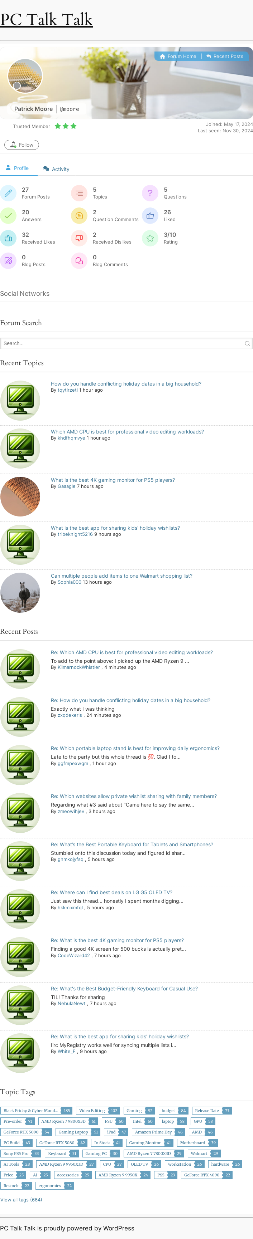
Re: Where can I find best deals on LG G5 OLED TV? (111, 892)
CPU (107, 1164)
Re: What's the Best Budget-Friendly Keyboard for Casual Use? (124, 988)
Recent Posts (224, 56)
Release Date (207, 1110)
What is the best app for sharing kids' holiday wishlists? (115, 528)
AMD (197, 1132)
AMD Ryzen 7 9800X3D (64, 1121)
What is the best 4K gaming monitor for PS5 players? (113, 480)
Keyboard (57, 1153)
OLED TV (139, 1164)
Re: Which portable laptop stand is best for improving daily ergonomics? (135, 748)
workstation (179, 1164)
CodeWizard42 (74, 955)
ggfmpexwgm (73, 763)
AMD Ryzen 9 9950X (118, 1174)
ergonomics (50, 1185)
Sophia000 (69, 582)
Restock (11, 1185)
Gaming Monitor (145, 1142)
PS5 (160, 1174)
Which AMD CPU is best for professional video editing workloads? (127, 431)
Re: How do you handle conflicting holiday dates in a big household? (130, 700)
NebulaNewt (72, 1003)
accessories (68, 1174)
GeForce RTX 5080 (57, 1142)
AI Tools (11, 1164)
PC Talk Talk (46, 20)
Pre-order (13, 1121)
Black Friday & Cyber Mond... (31, 1110)
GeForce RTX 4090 (201, 1174)
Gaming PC (96, 1153)
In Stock (102, 1142)
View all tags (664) (21, 1200)
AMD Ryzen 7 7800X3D (149, 1153)
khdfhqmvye (71, 438)
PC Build (12, 1142)
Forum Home (178, 56)
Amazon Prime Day (153, 1132)
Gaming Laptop (73, 1132)
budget (168, 1110)
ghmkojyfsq (70, 859)
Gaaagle (67, 486)
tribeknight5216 (75, 534)
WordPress (118, 1228)
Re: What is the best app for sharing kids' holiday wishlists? (120, 1036)
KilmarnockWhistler (79, 667)
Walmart (199, 1153)
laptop (168, 1121)
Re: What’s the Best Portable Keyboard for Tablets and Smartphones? (132, 844)
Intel (137, 1121)
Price (8, 1174)
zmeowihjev (71, 811)
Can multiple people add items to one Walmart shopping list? (121, 576)
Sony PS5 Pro (16, 1153)
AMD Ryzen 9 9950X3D (61, 1164)
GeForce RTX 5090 (21, 1132)
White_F (67, 1051)
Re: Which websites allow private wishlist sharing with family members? (134, 796)
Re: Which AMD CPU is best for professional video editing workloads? (132, 652)
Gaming (134, 1110)
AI (35, 1174)
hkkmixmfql (70, 907)
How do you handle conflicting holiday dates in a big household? (126, 384)
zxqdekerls (70, 715)
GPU (198, 1121)
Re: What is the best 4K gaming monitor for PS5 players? (117, 940)
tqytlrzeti (68, 390)
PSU (109, 1121)
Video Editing (92, 1110)
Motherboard (192, 1142)
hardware (220, 1164)
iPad (111, 1132)
